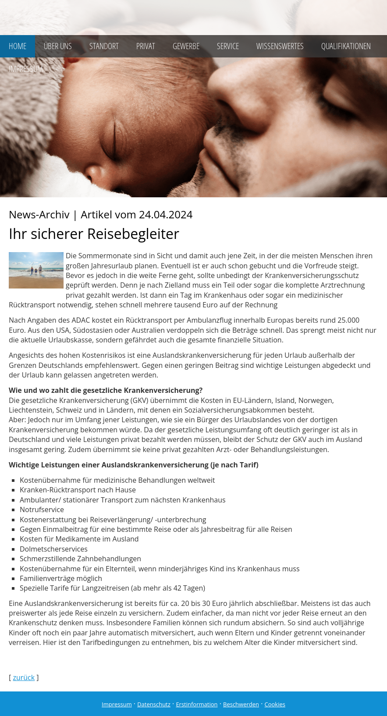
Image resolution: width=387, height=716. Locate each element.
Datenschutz (153, 704)
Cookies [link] (275, 704)
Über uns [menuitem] (58, 46)
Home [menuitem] (17, 46)
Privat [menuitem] (145, 46)
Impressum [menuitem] (26, 69)
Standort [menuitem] (104, 46)
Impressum (117, 704)
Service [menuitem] (228, 46)
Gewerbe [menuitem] (186, 46)
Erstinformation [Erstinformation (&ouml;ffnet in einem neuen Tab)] (196, 704)
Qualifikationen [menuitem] (346, 46)
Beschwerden (241, 704)
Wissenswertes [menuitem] (280, 46)
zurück (24, 677)
